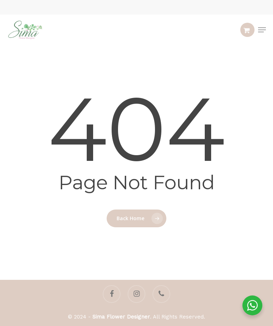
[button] (262, 29)
